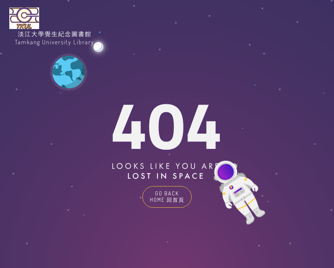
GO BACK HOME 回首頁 (167, 196)
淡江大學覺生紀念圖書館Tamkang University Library (54, 38)
